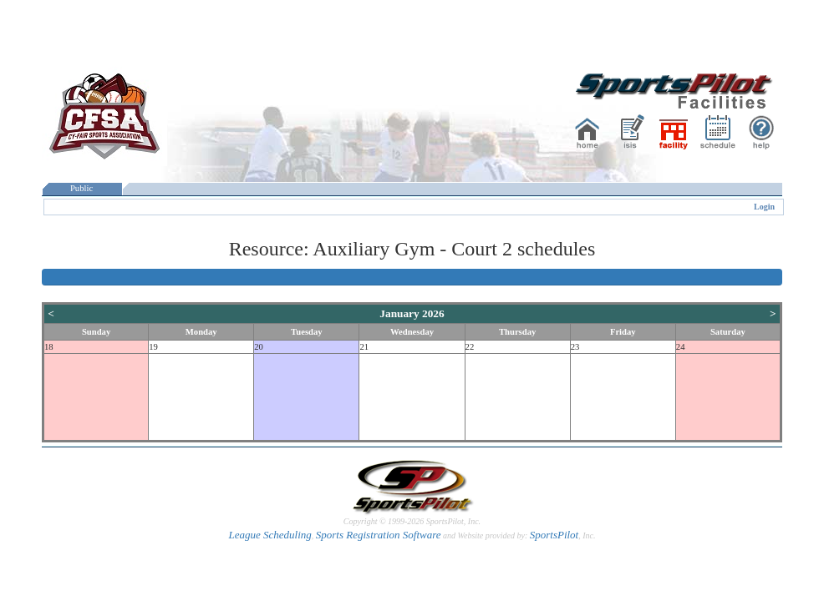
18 (48, 346)
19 (153, 346)
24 (680, 346)
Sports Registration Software (378, 534)
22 (470, 346)
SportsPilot (554, 534)
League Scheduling (269, 534)
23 (575, 346)
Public (82, 188)
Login (764, 206)
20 (258, 346)
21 (364, 346)
